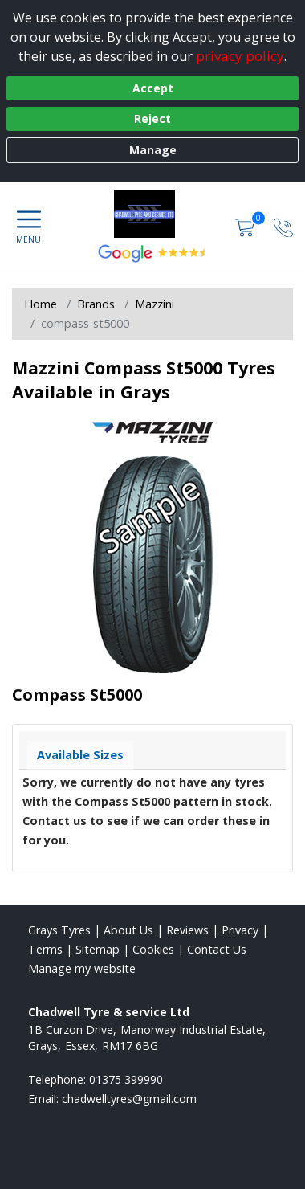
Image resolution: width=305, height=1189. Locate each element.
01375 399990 (126, 1079)
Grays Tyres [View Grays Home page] (59, 930)
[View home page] (152, 214)
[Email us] (129, 1098)
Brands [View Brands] (96, 304)
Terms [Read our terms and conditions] (45, 949)
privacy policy (240, 56)
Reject (152, 118)
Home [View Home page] (40, 304)
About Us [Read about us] (128, 930)
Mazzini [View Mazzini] (154, 304)
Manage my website (82, 968)
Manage (153, 149)
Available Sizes (80, 754)
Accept (152, 88)
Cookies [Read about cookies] (153, 949)
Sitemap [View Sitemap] (97, 949)
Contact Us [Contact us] (216, 949)
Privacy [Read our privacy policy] (240, 930)
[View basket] (246, 226)
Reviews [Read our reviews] (187, 930)
